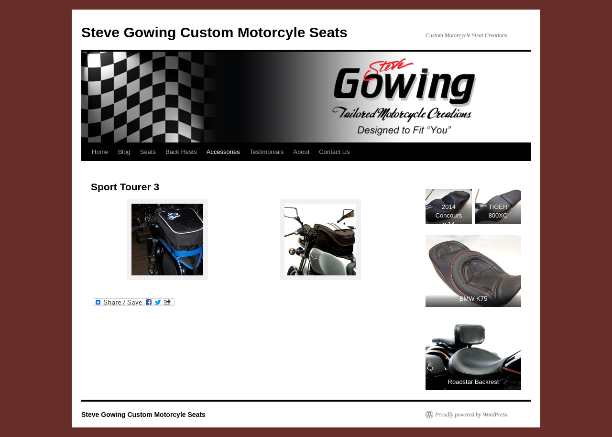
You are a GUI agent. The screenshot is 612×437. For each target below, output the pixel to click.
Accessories (223, 151)
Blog (124, 151)
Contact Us (334, 151)
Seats (148, 151)
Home (100, 151)
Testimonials (267, 151)
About (301, 151)
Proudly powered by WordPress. (472, 414)
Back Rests (181, 151)
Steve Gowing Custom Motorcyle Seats (214, 32)
